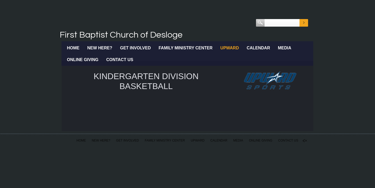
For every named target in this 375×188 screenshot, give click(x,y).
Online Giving (82, 59)
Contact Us (119, 59)
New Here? (99, 48)
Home (73, 48)
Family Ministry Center (186, 48)
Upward (229, 48)
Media (284, 48)
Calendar (258, 48)
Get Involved (135, 48)
